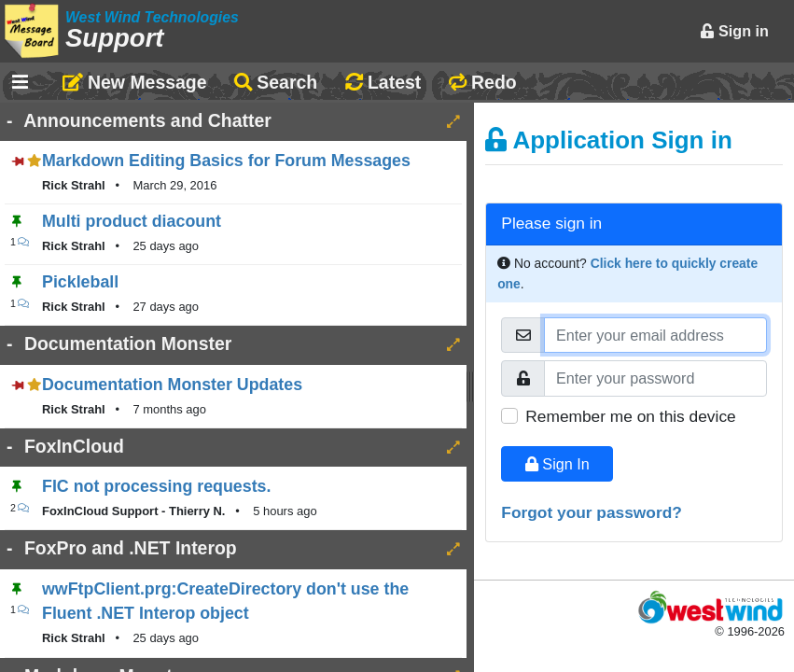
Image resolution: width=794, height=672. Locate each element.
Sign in (734, 30)
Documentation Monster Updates (172, 384)
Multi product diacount (131, 221)
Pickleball (80, 282)
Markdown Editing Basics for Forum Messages (226, 160)
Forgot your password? (591, 512)
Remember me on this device (630, 416)
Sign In (557, 463)
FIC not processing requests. (156, 486)
